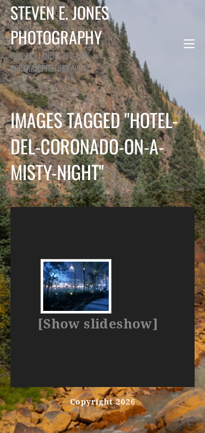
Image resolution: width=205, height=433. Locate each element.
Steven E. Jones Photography (64, 37)
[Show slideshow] (98, 324)
